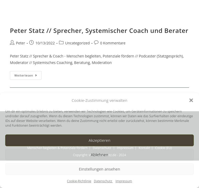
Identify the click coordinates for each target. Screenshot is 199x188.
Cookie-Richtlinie (79, 181)
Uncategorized (77, 42)
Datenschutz (103, 181)
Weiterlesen (28, 74)
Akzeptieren (99, 140)
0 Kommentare (112, 42)
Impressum (123, 181)
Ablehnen (99, 154)
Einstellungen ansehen (99, 169)
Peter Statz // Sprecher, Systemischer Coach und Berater (99, 30)
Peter (20, 42)
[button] (191, 100)
